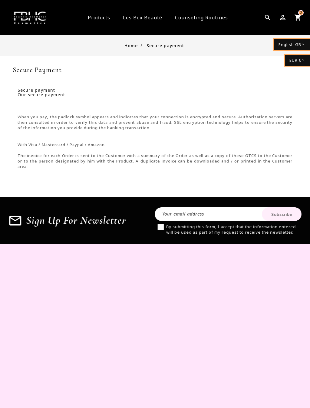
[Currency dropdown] (297, 60)
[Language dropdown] (291, 44)
